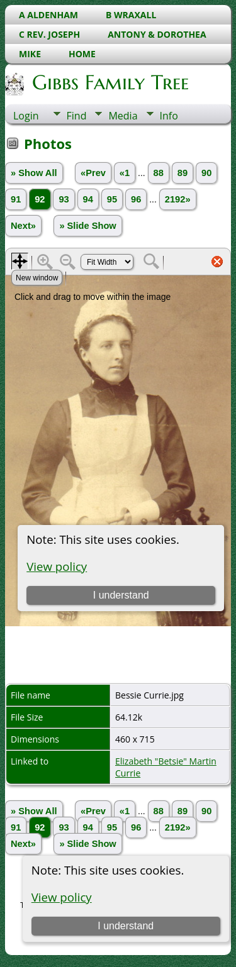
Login (26, 116)
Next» (23, 226)
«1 (125, 173)
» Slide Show (87, 226)
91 (16, 199)
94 (88, 199)
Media (122, 116)
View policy (61, 897)
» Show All (34, 173)
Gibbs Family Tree (109, 82)
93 (64, 199)
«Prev (93, 173)
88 (159, 173)
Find (77, 116)
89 (182, 173)
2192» (178, 199)
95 (112, 199)
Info (169, 116)
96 (136, 199)
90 (206, 173)
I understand (126, 925)
